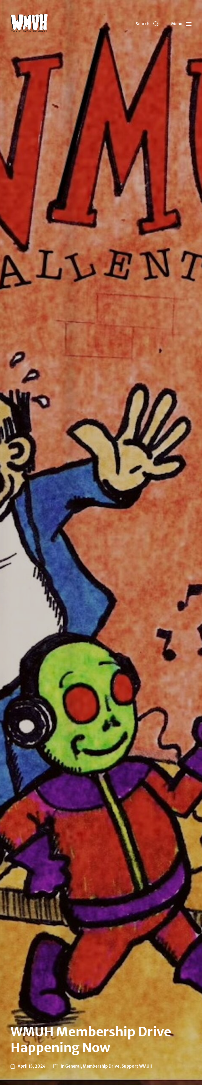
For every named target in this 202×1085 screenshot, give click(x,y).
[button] (147, 24)
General (73, 1066)
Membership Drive (101, 1066)
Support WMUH (137, 1066)
